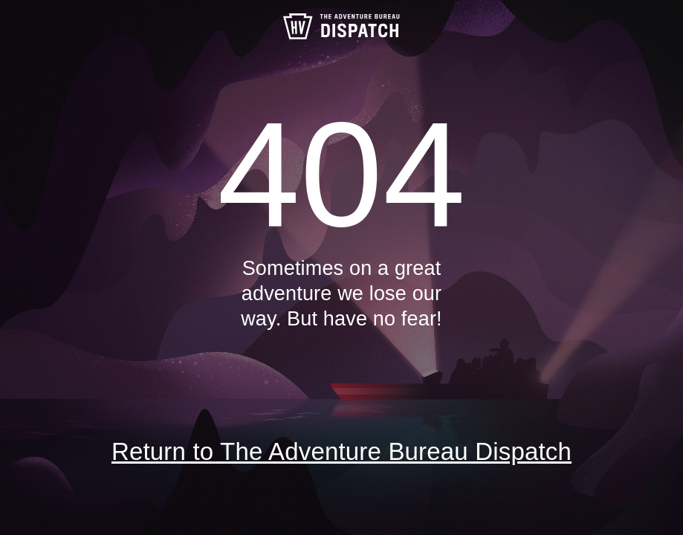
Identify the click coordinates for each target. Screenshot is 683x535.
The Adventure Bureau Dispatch (342, 26)
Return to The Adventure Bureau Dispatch (341, 451)
